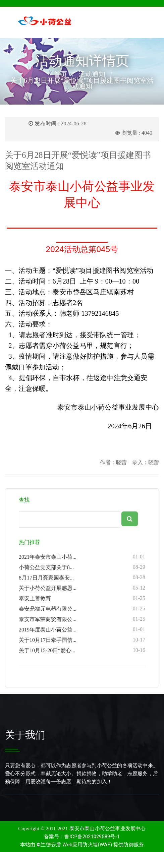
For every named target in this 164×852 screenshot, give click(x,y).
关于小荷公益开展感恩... (82, 588)
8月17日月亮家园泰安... (82, 577)
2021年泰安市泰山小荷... (82, 557)
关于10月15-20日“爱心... (82, 650)
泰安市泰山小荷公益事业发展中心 (107, 829)
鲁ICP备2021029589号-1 (92, 837)
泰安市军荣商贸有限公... (82, 619)
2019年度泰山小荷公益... (82, 629)
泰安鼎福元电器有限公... (82, 609)
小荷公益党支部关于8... (82, 567)
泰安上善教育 (82, 598)
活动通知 (91, 74)
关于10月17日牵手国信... (82, 640)
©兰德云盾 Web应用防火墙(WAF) (74, 845)
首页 (60, 74)
